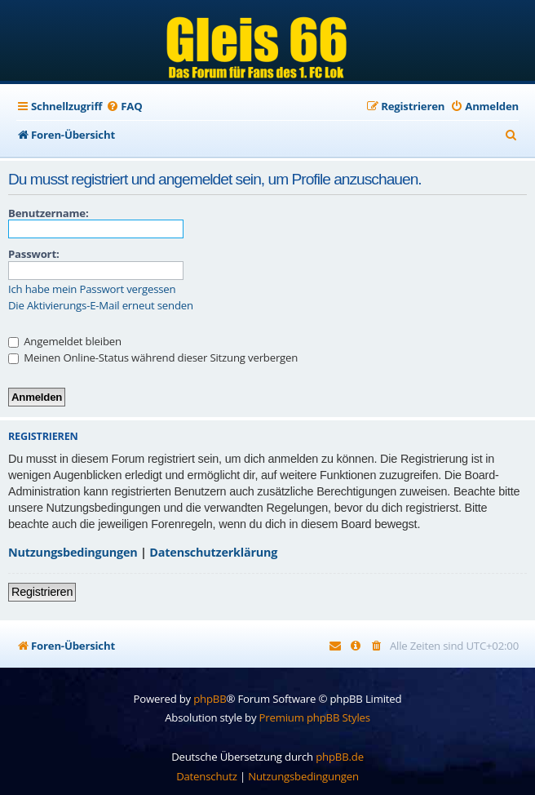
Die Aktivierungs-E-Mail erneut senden (100, 306)
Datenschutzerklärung (213, 552)
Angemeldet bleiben (65, 341)
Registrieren (42, 591)
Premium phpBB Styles (314, 717)
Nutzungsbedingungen (73, 552)
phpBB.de (340, 756)
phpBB (209, 698)
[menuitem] (124, 106)
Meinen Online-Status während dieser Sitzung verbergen (153, 357)
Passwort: (33, 253)
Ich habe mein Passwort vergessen (91, 289)
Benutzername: (48, 213)
